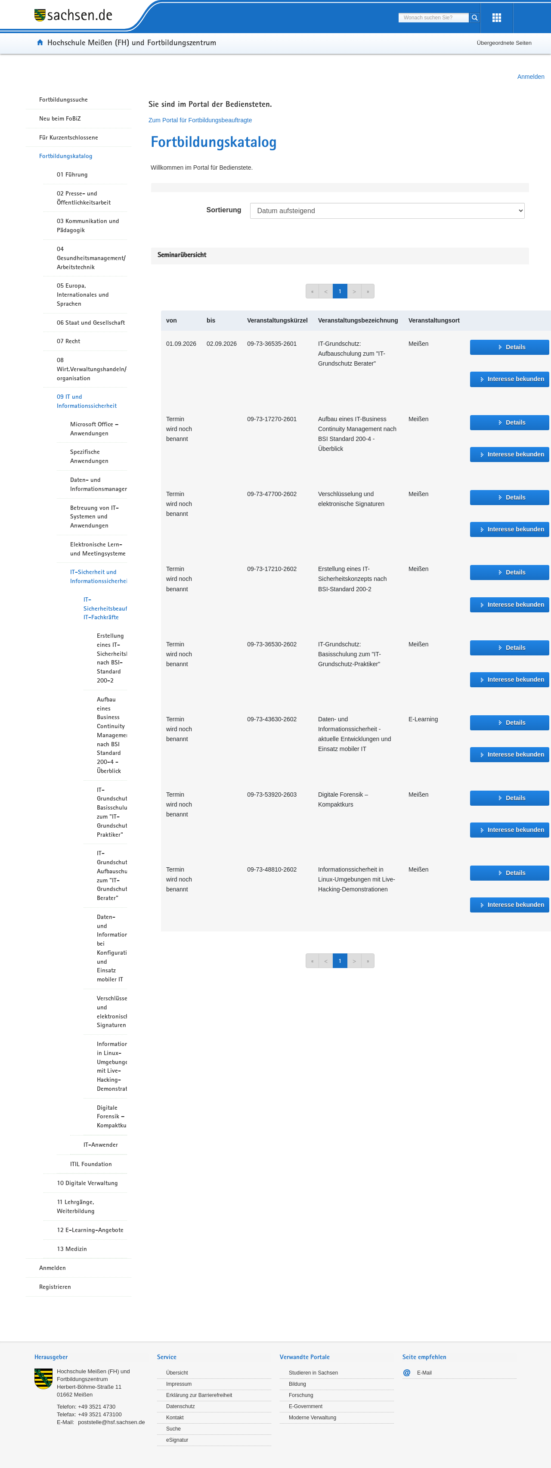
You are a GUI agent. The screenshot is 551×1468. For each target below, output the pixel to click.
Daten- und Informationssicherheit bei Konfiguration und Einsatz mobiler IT (112, 948)
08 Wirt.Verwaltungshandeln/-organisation (92, 369)
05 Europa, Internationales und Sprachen (83, 294)
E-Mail (424, 1373)
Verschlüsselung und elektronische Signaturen (112, 1011)
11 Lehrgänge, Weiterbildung (76, 1206)
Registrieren (55, 1287)
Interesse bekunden (516, 379)
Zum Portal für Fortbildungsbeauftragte (200, 120)
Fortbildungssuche (63, 99)
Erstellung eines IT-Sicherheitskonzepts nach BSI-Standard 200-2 (112, 658)
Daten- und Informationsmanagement (98, 484)
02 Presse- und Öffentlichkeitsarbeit (84, 197)
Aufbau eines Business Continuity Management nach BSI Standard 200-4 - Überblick (112, 735)
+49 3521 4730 (96, 1406)
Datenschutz (180, 1406)
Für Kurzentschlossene (68, 137)
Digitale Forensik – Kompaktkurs (112, 1117)
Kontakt (175, 1418)
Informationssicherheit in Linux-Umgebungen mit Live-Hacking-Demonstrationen (112, 1066)
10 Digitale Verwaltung (87, 1183)
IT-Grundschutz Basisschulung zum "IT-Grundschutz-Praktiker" (112, 812)
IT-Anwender (101, 1144)
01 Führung (72, 174)
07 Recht (68, 341)
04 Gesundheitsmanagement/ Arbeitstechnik (91, 258)
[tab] (91, 1357)
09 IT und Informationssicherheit (87, 401)
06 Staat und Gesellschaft (91, 322)
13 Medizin (72, 1249)
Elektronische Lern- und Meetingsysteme (98, 548)
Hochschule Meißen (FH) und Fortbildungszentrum (131, 42)
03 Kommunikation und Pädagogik (88, 225)
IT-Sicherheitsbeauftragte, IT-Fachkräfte (105, 608)
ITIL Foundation (91, 1164)
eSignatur (177, 1440)
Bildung (297, 1384)
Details (516, 347)
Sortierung (224, 210)
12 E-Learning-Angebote (90, 1230)
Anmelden (531, 76)
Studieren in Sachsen (313, 1373)
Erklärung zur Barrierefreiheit (199, 1395)
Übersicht (177, 1373)
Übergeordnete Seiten (504, 43)
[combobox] (433, 17)
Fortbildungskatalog (66, 156)
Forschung (301, 1395)
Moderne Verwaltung (312, 1418)
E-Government (305, 1406)
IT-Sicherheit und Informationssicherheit (98, 576)
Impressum (179, 1384)
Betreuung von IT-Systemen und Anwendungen (94, 517)
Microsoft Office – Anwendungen (94, 428)
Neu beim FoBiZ (60, 118)
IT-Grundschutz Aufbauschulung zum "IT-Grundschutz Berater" (112, 875)
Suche (173, 1429)
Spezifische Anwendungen (89, 456)
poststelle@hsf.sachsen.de (111, 1422)
